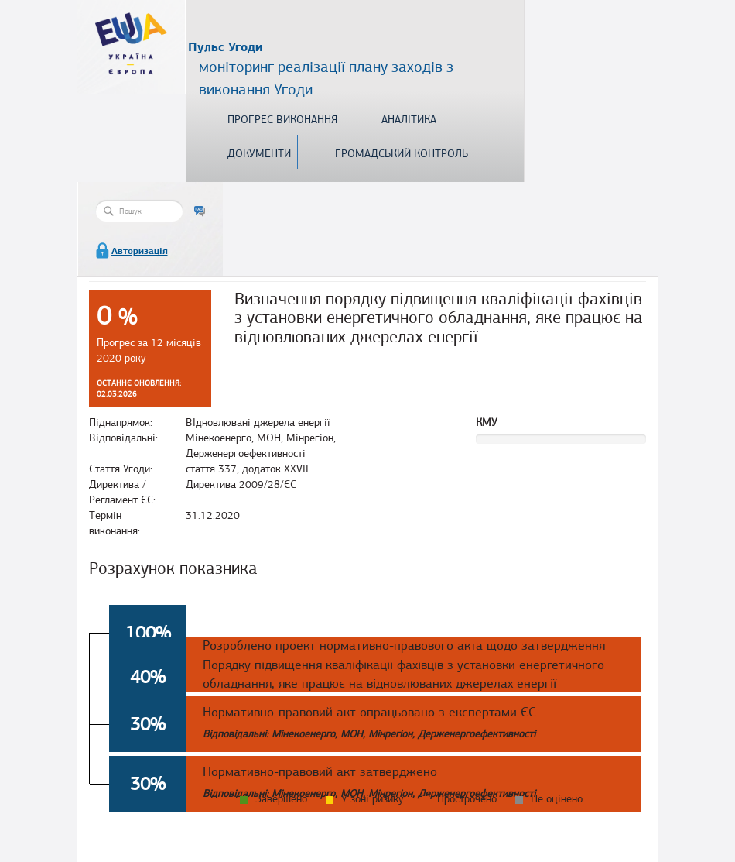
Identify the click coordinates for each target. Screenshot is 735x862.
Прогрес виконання (282, 119)
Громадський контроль (401, 153)
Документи (259, 153)
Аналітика (408, 119)
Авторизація (139, 251)
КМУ (486, 422)
